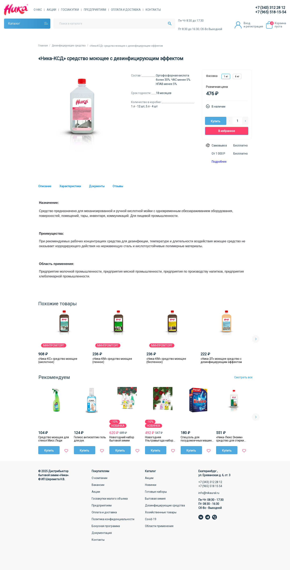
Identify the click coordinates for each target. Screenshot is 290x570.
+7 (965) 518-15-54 (270, 12)
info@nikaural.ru (208, 493)
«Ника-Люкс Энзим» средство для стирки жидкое (230, 439)
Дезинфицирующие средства (165, 505)
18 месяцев (163, 93)
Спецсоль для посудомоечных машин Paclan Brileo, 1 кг (196, 439)
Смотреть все (243, 377)
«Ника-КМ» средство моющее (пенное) (112, 360)
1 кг (226, 76)
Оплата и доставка (126, 9)
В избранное (226, 131)
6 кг (237, 76)
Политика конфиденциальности (113, 519)
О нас (38, 9)
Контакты (153, 9)
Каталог (14, 23)
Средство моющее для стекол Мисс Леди (53, 439)
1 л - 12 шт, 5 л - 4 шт (144, 106)
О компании (99, 478)
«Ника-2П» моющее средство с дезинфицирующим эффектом (221, 360)
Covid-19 (150, 519)
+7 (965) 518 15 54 (210, 486)
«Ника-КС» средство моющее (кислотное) (57, 360)
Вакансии (98, 484)
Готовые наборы (156, 491)
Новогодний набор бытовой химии (121, 439)
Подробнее (219, 161)
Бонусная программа (106, 526)
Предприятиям (95, 9)
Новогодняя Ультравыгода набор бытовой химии (159, 439)
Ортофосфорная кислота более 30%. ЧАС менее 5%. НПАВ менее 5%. (173, 80)
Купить (215, 121)
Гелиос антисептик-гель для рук (90, 439)
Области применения (159, 526)
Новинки (150, 484)
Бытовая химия (155, 498)
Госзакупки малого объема (110, 498)
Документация (102, 532)
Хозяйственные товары (160, 512)
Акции (51, 9)
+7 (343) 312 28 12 (270, 7)
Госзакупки (70, 9)
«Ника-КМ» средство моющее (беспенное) (166, 360)
